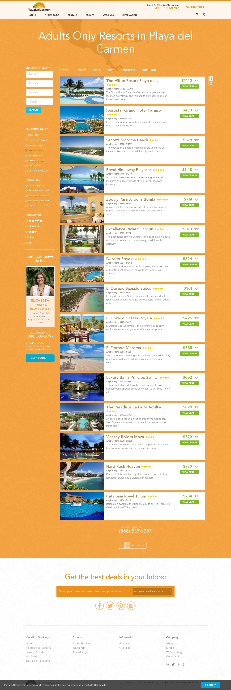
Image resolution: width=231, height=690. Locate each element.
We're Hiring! (174, 652)
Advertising (80, 652)
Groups (90, 15)
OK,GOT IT (210, 685)
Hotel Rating (127, 69)
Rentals (72, 15)
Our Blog (125, 648)
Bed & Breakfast (38, 171)
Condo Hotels (37, 161)
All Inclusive (36, 145)
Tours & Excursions (38, 661)
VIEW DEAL (189, 86)
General (124, 643)
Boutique (34, 166)
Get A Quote (40, 358)
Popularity (81, 69)
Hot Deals (32, 656)
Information (129, 15)
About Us (172, 643)
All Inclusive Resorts (38, 648)
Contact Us (173, 656)
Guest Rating (148, 69)
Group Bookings (83, 643)
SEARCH (33, 110)
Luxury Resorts (38, 140)
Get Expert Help (195, 7)
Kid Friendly (36, 155)
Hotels (32, 15)
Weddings (108, 15)
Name (110, 69)
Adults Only (36, 150)
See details (100, 685)
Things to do (52, 15)
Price (97, 69)
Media (170, 648)
